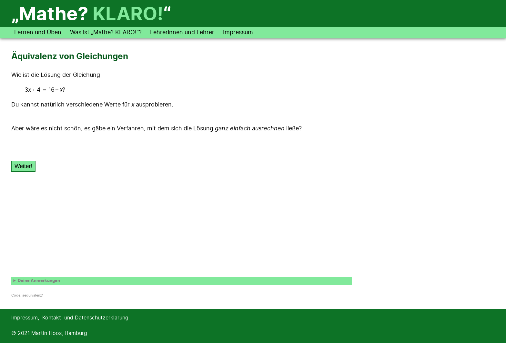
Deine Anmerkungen (39, 281)
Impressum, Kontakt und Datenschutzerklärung (69, 317)
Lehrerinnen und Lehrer (182, 32)
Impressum (238, 32)
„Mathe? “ (91, 14)
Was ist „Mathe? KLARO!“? (106, 32)
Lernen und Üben (37, 32)
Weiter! (23, 166)
